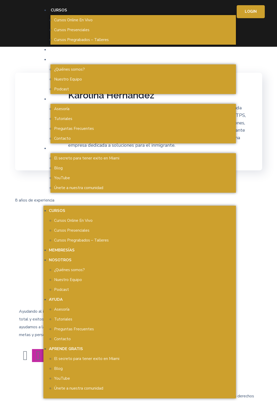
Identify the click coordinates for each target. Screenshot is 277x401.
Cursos (59, 10)
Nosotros (62, 59)
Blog (58, 168)
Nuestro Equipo (68, 79)
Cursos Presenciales (71, 29)
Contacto (62, 138)
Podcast (61, 89)
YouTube (62, 178)
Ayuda (58, 99)
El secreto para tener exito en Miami (86, 158)
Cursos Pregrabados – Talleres (81, 39)
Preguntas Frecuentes (74, 128)
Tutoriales (63, 118)
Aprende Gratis (68, 148)
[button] (139, 202)
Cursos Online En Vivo (73, 20)
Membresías (63, 49)
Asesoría (61, 108)
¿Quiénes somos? (69, 69)
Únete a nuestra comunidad (78, 187)
